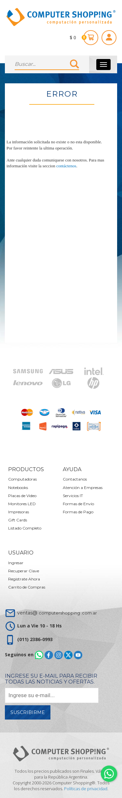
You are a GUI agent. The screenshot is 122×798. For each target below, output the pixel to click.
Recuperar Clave (23, 570)
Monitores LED (22, 503)
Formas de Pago (78, 511)
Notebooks (18, 487)
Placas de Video (22, 495)
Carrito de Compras (26, 587)
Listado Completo (24, 528)
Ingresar (15, 562)
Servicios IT (73, 495)
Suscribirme (27, 712)
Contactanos (75, 479)
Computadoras (22, 479)
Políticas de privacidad (85, 789)
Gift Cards (17, 520)
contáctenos (66, 165)
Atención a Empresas (82, 487)
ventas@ (57, 613)
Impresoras (18, 511)
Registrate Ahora (24, 579)
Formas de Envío (78, 503)
